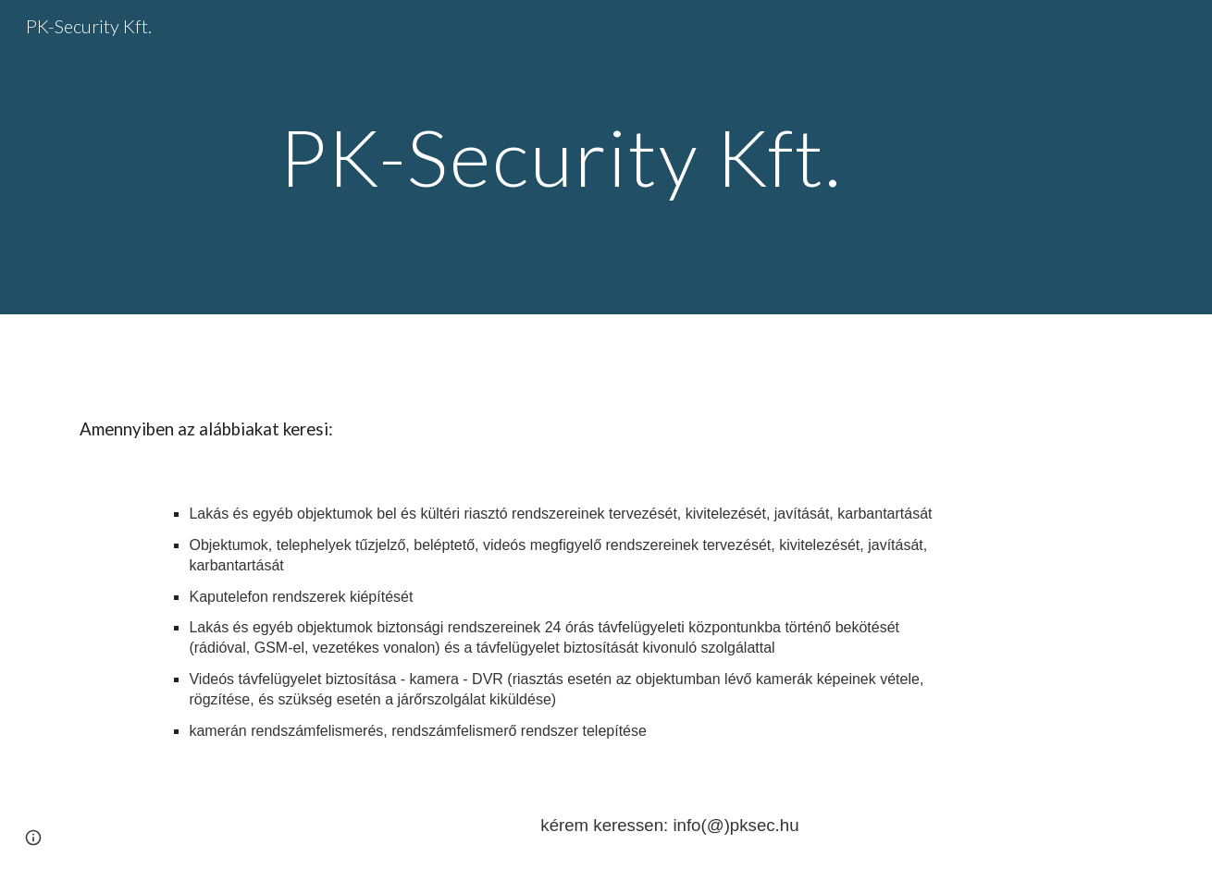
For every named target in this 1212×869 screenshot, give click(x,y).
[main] (560, 156)
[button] (33, 838)
